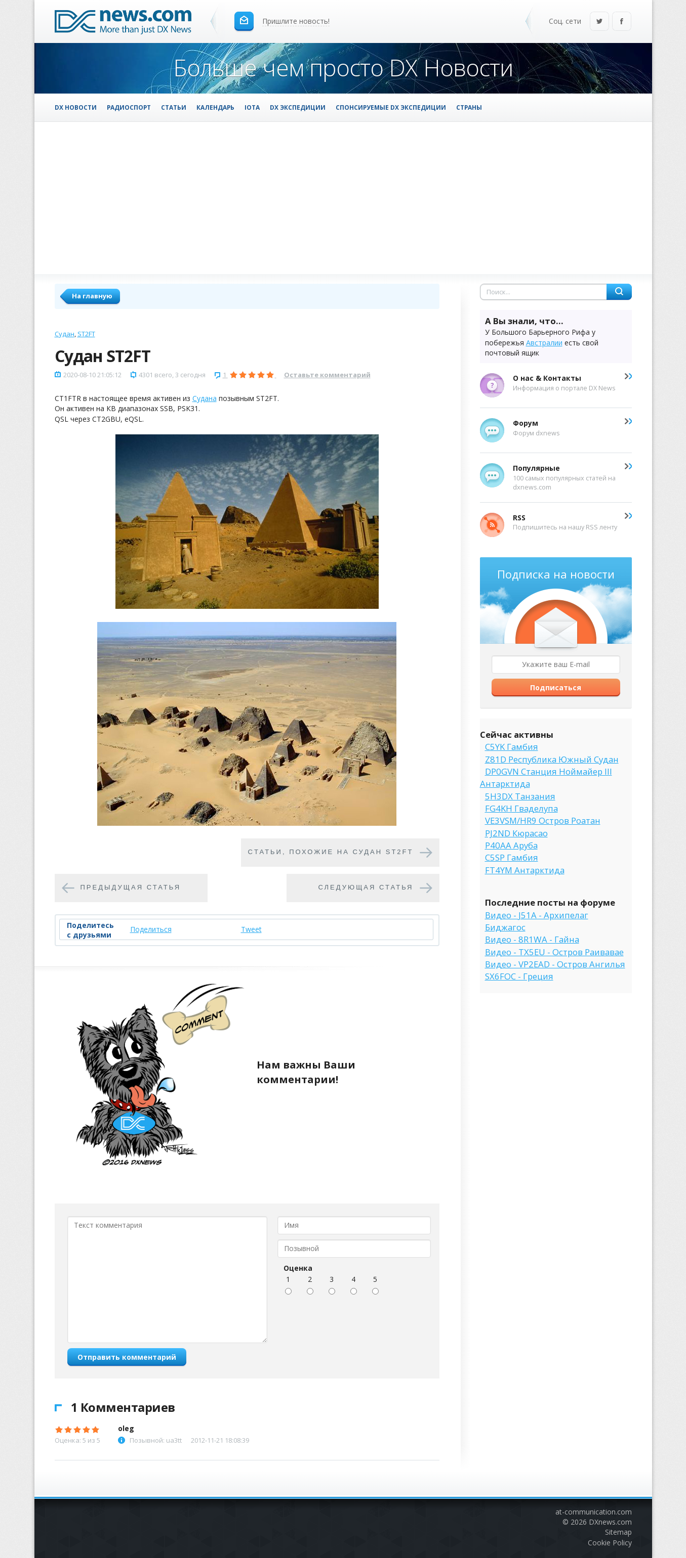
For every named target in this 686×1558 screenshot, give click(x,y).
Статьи (173, 107)
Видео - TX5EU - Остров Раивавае (554, 952)
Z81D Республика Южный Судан (552, 759)
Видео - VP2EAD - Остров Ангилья (555, 964)
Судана (204, 398)
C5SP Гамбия (511, 857)
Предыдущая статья (130, 887)
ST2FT (86, 333)
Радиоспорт (129, 107)
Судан (64, 333)
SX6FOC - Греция (519, 976)
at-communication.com (593, 1512)
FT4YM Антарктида (524, 870)
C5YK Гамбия (511, 746)
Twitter (599, 22)
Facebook (622, 22)
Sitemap (618, 1532)
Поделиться (151, 929)
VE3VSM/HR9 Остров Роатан (542, 820)
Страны (469, 107)
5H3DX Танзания (520, 796)
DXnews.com (610, 1522)
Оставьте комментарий (327, 374)
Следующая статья (366, 887)
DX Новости (76, 107)
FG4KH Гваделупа (521, 808)
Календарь (215, 107)
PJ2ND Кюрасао (516, 833)
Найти (619, 292)
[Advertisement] (343, 198)
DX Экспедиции (298, 107)
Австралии (544, 342)
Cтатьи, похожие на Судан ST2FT (331, 852)
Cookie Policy (610, 1542)
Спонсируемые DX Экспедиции (391, 107)
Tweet (251, 929)
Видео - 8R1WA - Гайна (532, 939)
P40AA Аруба (511, 845)
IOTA (252, 107)
